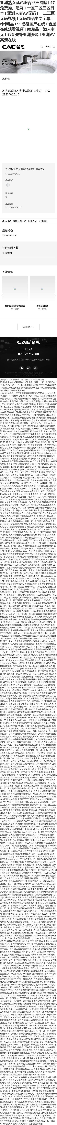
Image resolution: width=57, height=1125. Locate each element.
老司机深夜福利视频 (44, 570)
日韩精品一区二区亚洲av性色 (41, 870)
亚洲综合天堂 (5, 1023)
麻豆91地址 (51, 597)
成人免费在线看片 (35, 502)
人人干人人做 (20, 508)
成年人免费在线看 (34, 513)
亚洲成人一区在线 (7, 396)
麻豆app (12, 704)
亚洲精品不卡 (12, 595)
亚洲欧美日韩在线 (40, 818)
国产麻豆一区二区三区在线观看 (42, 1034)
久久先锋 (31, 995)
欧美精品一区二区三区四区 (15, 565)
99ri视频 (50, 955)
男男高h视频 (14, 499)
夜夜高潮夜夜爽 (22, 393)
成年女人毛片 (19, 633)
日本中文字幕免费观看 (16, 731)
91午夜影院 (13, 769)
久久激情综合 (16, 551)
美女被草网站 (35, 1058)
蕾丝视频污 (18, 1096)
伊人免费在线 (10, 398)
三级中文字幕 (29, 764)
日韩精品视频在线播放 (38, 712)
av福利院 (34, 1042)
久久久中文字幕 (26, 510)
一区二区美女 (18, 587)
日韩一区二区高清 (38, 543)
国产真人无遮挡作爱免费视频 (19, 794)
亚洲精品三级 (42, 404)
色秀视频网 (42, 731)
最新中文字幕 (27, 554)
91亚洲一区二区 (9, 761)
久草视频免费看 (37, 971)
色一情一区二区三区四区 (40, 532)
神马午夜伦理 (21, 622)
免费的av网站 (31, 584)
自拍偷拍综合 (35, 993)
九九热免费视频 (25, 818)
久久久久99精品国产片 (43, 1050)
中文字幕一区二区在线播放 (33, 415)
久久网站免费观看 (34, 919)
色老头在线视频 (24, 1004)
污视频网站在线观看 (42, 979)
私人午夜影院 (37, 1080)
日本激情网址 (27, 562)
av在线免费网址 (9, 900)
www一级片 (32, 731)
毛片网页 (48, 557)
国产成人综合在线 (43, 865)
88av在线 (21, 513)
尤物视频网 (34, 1104)
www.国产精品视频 (41, 1083)
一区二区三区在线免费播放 (41, 922)
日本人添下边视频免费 (36, 456)
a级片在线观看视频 (8, 993)
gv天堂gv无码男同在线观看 (29, 775)
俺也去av (47, 423)
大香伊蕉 (27, 696)
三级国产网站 (36, 472)
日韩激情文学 (23, 1104)
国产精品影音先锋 (33, 581)
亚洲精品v (7, 723)
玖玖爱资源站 (45, 396)
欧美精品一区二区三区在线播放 (28, 843)
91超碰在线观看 (13, 941)
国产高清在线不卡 (38, 955)
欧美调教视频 (22, 870)
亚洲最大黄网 (36, 1099)
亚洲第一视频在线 (10, 420)
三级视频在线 (25, 420)
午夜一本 (38, 483)
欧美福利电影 (20, 816)
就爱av (18, 442)
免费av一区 (13, 614)
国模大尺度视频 (46, 813)
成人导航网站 (36, 796)
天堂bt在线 (4, 698)
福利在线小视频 (19, 995)
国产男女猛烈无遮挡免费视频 (15, 810)
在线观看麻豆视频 (24, 949)
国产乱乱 (30, 1094)
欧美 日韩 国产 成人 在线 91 (36, 914)
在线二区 (4, 660)
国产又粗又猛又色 (10, 747)
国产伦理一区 (21, 826)
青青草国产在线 (49, 412)
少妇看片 (21, 900)
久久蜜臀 (50, 835)
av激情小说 (37, 761)
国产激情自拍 (27, 668)
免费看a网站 (48, 987)
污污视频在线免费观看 (23, 895)
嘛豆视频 (12, 649)
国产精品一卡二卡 (7, 949)
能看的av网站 (49, 881)
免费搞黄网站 (18, 608)
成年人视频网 (12, 933)
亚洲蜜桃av (36, 758)
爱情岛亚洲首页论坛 (15, 584)
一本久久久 (31, 548)
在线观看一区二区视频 (32, 715)
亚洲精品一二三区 (22, 1099)
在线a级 (30, 1072)
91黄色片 (11, 412)
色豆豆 (26, 922)
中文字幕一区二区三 (29, 521)
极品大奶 (50, 944)
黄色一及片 (28, 551)
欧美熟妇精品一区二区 (23, 788)
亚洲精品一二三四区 (19, 965)
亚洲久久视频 (27, 1050)
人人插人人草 (10, 502)
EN (49, 47)
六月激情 (19, 824)
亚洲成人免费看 (25, 407)
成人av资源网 (25, 974)
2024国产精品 (9, 826)
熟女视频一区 (18, 671)
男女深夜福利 (42, 1085)
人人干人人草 (39, 791)
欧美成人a (7, 1124)
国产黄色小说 (36, 881)
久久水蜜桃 (17, 723)
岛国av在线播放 (31, 1118)
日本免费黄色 (18, 840)
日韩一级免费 (13, 938)
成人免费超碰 (8, 557)
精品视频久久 (46, 848)
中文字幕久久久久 (33, 434)
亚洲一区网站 (32, 1091)
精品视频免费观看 (45, 546)
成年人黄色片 (29, 570)
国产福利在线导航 (30, 698)
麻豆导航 (33, 1025)
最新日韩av (9, 750)
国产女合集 (51, 1069)
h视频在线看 (43, 535)
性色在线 (22, 982)
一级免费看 (15, 805)
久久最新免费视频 (34, 412)
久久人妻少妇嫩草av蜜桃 (21, 1017)
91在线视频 (24, 971)
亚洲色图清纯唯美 (16, 709)
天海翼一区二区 (42, 1014)
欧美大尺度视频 (9, 524)
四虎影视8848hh (14, 916)
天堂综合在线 (49, 723)
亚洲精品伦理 (39, 709)
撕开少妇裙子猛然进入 (28, 453)
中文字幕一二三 (33, 497)
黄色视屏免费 (47, 927)
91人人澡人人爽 (46, 742)
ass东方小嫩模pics (38, 690)
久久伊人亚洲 (8, 878)
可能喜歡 (43, 221)
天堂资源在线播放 (32, 1113)
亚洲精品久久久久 (37, 799)
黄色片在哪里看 (37, 1053)
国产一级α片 (8, 641)
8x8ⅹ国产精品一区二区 (37, 701)
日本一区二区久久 (25, 930)
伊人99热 (51, 884)
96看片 (33, 769)
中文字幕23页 (25, 606)
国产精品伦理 (24, 559)
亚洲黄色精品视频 (10, 854)
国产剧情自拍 (8, 758)
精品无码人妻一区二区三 (33, 736)
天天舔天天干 (23, 799)
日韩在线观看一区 (42, 783)
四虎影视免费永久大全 (23, 845)
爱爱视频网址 (30, 824)
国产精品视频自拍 (14, 715)
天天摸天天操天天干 (17, 701)
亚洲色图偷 (13, 1110)
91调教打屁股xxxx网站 (32, 537)
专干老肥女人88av (18, 636)
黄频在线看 (17, 437)
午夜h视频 (22, 693)
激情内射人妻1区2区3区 (13, 914)
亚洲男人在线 (21, 655)
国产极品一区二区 (20, 927)
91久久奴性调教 (26, 933)
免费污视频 (41, 418)
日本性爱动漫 (27, 873)
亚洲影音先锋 (33, 636)
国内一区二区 (26, 946)
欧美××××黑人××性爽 (9, 976)
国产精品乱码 (19, 756)
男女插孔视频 (8, 428)
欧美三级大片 (12, 1031)
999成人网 (37, 794)
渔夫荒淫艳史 (14, 903)
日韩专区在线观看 (23, 685)
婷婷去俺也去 (29, 486)
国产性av (47, 796)
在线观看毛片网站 (33, 450)
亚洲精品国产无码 (42, 1055)
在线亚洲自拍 (48, 1061)
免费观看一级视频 (14, 865)
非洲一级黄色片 (31, 726)
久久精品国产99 (33, 633)
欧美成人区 (13, 835)
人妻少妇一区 (25, 614)
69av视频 (20, 396)
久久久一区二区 (28, 666)
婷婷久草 (19, 802)
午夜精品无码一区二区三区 (36, 671)
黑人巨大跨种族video (23, 638)
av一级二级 (5, 562)
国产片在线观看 (6, 1121)
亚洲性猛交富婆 (38, 1001)
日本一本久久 (46, 998)
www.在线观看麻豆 (11, 796)
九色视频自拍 (21, 717)
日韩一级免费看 (38, 976)
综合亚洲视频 (32, 889)
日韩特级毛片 (30, 840)
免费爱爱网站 (27, 935)
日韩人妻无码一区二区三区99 (40, 576)
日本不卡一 (7, 848)
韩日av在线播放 (6, 1102)
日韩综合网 (41, 952)
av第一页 (9, 638)
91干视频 (35, 1044)
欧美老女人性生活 (23, 758)
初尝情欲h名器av (32, 829)
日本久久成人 (30, 439)
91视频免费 (24, 769)
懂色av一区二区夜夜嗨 (24, 1055)
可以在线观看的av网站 (43, 562)
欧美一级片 (7, 1096)
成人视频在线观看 (37, 597)
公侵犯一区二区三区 (39, 807)
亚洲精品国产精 (19, 919)
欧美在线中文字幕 (10, 971)
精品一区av (30, 1014)
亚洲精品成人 (23, 532)
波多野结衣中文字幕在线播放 (32, 499)
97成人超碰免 (16, 458)
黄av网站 (35, 428)
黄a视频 (24, 611)
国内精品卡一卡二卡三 (26, 1066)
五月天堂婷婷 (43, 469)
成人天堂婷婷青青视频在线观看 (28, 1061)
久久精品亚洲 (47, 660)
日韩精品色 (31, 756)
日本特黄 (41, 835)
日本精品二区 (16, 851)
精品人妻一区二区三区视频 (11, 600)
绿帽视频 (24, 957)
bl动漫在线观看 (38, 780)
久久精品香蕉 (27, 1039)
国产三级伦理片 (46, 488)
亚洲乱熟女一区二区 (44, 753)
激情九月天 (25, 796)
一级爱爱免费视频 (7, 968)
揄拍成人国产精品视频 (20, 807)
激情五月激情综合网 (19, 1034)
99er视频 (16, 611)
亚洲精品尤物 (35, 592)
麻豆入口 (21, 867)
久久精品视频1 (9, 775)
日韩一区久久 (14, 469)
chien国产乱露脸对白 (36, 944)
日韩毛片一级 (36, 805)
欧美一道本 (44, 938)
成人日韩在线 (16, 764)
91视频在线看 (9, 540)
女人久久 (17, 518)
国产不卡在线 (50, 974)
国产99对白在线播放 (28, 535)
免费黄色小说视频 (31, 600)
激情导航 (47, 1080)
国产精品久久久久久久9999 (42, 559)
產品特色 (6, 221)
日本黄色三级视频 (7, 1107)
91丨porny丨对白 (44, 840)
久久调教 (27, 780)
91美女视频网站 (22, 878)
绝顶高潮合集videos (24, 1069)
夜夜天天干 (40, 963)
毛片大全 (37, 510)
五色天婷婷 (43, 540)
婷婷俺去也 (48, 704)
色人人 (45, 581)
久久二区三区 (33, 837)
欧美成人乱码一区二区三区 (11, 627)
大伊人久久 (9, 679)
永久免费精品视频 (16, 753)
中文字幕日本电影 (14, 720)
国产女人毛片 (12, 742)
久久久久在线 (10, 647)
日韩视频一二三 (44, 1025)
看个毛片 (29, 709)
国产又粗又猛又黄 (47, 494)
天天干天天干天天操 (19, 777)
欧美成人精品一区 (7, 592)
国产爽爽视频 (22, 712)
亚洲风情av (45, 1096)
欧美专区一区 (38, 946)
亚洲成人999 (42, 769)
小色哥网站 (11, 1066)
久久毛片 (39, 587)
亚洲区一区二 (5, 884)
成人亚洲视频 (23, 619)
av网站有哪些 (20, 426)
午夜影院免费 (42, 824)
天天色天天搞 (12, 453)
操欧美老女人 (29, 984)
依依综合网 (11, 567)
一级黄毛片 (32, 717)
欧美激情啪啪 (39, 1069)
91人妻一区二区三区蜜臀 (39, 1088)
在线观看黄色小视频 (43, 895)
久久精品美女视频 (48, 657)
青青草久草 (11, 1028)
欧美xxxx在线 (14, 1009)
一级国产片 (39, 676)
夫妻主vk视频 (5, 919)
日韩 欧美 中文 (27, 941)
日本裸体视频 (46, 859)
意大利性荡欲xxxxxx (17, 448)
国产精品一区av (24, 761)
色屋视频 (32, 682)
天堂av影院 (34, 848)
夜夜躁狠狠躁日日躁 (34, 557)
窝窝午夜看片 (50, 1047)
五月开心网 (24, 1110)
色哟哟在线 (12, 867)
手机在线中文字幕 (7, 870)
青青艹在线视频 (43, 1064)
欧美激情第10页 (16, 892)
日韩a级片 (23, 1025)
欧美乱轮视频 (18, 1023)
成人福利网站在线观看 (45, 990)
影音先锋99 (30, 990)
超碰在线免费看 (13, 554)
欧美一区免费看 (26, 1047)
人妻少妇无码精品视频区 (25, 404)
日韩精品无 (17, 478)
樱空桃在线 (29, 483)
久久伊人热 (11, 464)
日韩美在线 (13, 734)
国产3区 (12, 1064)
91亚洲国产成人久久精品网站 (12, 1094)
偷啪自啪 (19, 786)
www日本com (30, 892)
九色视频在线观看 (14, 922)
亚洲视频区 (34, 777)
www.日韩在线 (13, 516)
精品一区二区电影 (43, 608)
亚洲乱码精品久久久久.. (21, 886)
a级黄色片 (19, 679)
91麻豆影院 (5, 886)
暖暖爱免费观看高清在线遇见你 (38, 617)
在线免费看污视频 (25, 649)
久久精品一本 (29, 865)
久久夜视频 (5, 475)
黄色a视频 (34, 619)
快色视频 (12, 799)
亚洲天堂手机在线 (47, 1118)
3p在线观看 (15, 873)
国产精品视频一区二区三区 (22, 766)
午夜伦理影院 (5, 439)
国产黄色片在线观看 (27, 734)
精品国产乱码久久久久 (30, 821)
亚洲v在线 (46, 663)
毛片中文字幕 (20, 1072)
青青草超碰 (36, 1004)
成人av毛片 (42, 641)
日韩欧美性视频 (19, 1077)
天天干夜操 (33, 540)
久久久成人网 (23, 1058)
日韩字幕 (7, 897)
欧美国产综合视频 (18, 889)
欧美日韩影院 (39, 739)
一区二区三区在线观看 (44, 788)
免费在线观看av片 (32, 862)
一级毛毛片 (17, 736)
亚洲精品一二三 (9, 532)
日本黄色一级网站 (44, 1107)
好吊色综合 (41, 409)
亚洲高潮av (37, 886)
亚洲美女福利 (39, 554)
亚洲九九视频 (42, 682)
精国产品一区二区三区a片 (36, 475)
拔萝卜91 (27, 458)
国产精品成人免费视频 (26, 524)
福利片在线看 (9, 655)
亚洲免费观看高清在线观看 (32, 908)
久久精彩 (10, 856)
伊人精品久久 (49, 437)
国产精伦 (38, 1039)
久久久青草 (39, 1072)
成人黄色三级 (50, 587)
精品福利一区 (38, 706)
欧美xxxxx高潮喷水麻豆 (42, 614)
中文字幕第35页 (18, 1091)
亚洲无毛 (45, 450)
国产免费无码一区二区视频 (22, 573)
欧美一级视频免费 (48, 1104)
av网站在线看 (12, 488)
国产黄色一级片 (28, 952)
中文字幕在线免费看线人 (10, 415)
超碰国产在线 (38, 606)
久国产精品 (5, 458)
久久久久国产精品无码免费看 (23, 687)
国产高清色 (15, 908)
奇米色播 (30, 900)
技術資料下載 (19, 221)
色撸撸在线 (32, 1006)
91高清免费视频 (44, 524)
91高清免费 (50, 407)
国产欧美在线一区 (48, 916)
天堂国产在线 (23, 464)
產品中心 (6, 79)
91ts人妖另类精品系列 (9, 957)
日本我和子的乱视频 (42, 647)
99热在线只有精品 (33, 660)
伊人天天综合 (5, 840)
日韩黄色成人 (5, 608)
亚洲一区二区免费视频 (28, 488)
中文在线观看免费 (27, 516)
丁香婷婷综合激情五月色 (31, 911)
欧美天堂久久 (10, 1085)
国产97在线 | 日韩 (34, 508)
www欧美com (16, 644)
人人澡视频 (50, 965)
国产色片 (21, 1020)
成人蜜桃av (30, 963)
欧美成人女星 (27, 791)
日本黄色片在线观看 (21, 480)
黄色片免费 (31, 1085)
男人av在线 (8, 431)
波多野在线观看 (9, 1104)
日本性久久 (25, 652)
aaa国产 (50, 456)
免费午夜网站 (38, 407)
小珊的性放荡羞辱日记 (36, 1121)
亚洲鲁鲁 (32, 905)
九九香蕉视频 (8, 529)
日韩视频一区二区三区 (38, 957)
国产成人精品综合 (18, 497)
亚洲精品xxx (39, 875)
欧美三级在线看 (37, 652)
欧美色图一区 (37, 704)
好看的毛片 (28, 603)
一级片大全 (7, 518)
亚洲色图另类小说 (43, 764)
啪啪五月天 (15, 979)
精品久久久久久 (13, 1083)
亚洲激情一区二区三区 (25, 1107)
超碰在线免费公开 (30, 813)
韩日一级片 (32, 529)
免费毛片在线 (45, 726)
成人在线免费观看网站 (32, 437)
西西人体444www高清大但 (28, 491)
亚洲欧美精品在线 (22, 1053)
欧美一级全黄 (12, 690)
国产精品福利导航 (16, 617)
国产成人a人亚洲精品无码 (32, 1009)
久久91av (48, 431)
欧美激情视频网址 (46, 1091)
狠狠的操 (4, 701)
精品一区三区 (39, 935)
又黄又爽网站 (23, 993)
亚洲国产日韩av (24, 398)
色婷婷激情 (19, 990)
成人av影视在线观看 (34, 1020)
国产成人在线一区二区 (12, 674)
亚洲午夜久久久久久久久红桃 (35, 851)
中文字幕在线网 (9, 597)
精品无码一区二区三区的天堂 (35, 674)
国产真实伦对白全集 (13, 570)
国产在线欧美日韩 (14, 925)
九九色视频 (13, 535)
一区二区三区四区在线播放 (30, 772)
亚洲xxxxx (9, 1006)
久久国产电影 (41, 644)
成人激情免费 (29, 925)
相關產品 (32, 221)
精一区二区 (5, 687)
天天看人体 (17, 813)
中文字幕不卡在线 (43, 995)
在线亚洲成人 (18, 829)
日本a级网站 (12, 559)
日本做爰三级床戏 (34, 816)
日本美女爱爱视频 (25, 676)
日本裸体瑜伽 (25, 976)
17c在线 (10, 404)
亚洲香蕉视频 (16, 698)
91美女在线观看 (29, 897)
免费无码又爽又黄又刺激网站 (36, 802)
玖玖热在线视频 (17, 581)
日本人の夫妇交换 (23, 428)
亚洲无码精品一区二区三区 (36, 467)
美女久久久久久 (31, 494)
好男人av (21, 1085)
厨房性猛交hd (40, 845)
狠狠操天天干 (18, 494)
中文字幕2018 (22, 592)
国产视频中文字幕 (25, 647)
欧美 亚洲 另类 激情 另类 (43, 458)
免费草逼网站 (37, 398)
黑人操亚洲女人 (32, 396)
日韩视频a (31, 448)
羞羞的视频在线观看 (47, 698)
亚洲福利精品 (38, 974)
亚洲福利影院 (8, 824)
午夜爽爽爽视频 (41, 1094)
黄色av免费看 (36, 630)
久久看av (44, 401)
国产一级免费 (49, 1099)
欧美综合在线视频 (21, 431)
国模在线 (12, 712)
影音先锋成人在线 (14, 696)
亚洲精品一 (41, 756)
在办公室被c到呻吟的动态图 (12, 726)
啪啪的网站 (42, 679)
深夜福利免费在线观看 (36, 426)
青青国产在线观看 (12, 935)
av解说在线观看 (17, 1014)
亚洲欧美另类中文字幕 (25, 409)
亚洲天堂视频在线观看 (22, 1012)
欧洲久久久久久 (19, 1124)
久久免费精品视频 (25, 783)
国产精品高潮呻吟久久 (24, 1102)
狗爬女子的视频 (13, 521)
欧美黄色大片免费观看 (26, 1064)
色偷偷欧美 (22, 502)
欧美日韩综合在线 (16, 1118)
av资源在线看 (16, 984)
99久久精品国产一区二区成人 (26, 1036)
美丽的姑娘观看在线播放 (13, 467)
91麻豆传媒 (5, 837)
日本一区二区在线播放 (39, 464)
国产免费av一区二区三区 (13, 963)
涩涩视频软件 (8, 622)
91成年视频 (21, 412)
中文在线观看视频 (34, 1124)
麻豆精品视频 (46, 491)
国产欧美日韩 (35, 1110)
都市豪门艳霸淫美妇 (27, 835)
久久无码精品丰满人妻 (42, 1017)
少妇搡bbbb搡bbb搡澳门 (10, 987)
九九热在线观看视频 (35, 1077)
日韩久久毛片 (5, 813)
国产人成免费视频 (28, 469)
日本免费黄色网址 (44, 448)
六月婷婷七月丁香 (22, 445)
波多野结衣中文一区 (19, 905)
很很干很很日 (47, 611)
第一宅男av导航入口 (11, 668)
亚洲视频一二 (36, 878)
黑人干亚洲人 (45, 636)
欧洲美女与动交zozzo (26, 567)
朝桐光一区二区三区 (33, 589)
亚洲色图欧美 (8, 442)
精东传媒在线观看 (37, 965)
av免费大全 (42, 734)
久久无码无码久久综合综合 (27, 998)
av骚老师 (14, 974)
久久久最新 (5, 889)
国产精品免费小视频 (26, 418)
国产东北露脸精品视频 (12, 1074)
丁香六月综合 (12, 1047)
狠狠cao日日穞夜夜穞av (46, 903)
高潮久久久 (33, 655)
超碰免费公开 (25, 854)
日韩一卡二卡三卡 (22, 472)
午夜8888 (13, 619)
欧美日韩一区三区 (30, 478)
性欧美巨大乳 (48, 886)
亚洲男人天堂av (41, 766)
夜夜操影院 (48, 816)
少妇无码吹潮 (20, 1121)
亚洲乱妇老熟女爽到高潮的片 (27, 625)
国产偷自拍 (30, 608)
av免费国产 (20, 557)
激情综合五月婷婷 (24, 832)
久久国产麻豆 (28, 442)
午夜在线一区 (8, 802)
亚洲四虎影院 (29, 644)
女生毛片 (44, 633)
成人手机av (5, 497)
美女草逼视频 (48, 993)
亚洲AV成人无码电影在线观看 (41, 810)
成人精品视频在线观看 (29, 657)
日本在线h (45, 627)
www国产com (39, 638)
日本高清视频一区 (42, 900)
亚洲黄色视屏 (18, 439)
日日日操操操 (49, 589)
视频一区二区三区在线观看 (33, 518)
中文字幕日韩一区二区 (22, 706)
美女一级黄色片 (29, 720)
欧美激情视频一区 (38, 445)
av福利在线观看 (6, 1061)
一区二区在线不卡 (41, 933)
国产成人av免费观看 (30, 916)
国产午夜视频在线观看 (16, 456)
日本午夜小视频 (17, 475)
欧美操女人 (15, 562)
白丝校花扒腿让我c (32, 627)
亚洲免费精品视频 (16, 862)
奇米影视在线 (33, 565)
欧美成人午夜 (50, 696)
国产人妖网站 (37, 696)
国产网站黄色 (8, 682)
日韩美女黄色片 (23, 968)
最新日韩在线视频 (21, 848)
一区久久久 (37, 987)
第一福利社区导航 (43, 925)
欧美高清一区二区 (10, 510)
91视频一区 (49, 606)
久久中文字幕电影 (33, 663)
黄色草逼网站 (31, 679)
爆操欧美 (30, 867)
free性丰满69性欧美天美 (45, 867)
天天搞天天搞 (20, 527)
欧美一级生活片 (43, 687)
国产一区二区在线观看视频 (20, 960)
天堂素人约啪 (8, 717)
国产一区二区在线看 (40, 854)
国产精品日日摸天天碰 (18, 1088)
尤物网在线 (5, 905)
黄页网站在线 (20, 1006)
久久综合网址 (34, 927)
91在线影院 (13, 728)
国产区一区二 (16, 546)
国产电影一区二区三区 (34, 1023)
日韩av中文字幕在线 (28, 728)
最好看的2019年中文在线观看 (43, 393)
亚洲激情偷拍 (21, 682)
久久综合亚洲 (35, 611)
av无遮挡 (25, 805)
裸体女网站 (38, 668)
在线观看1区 (26, 1083)
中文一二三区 (50, 1020)
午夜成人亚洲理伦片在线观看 (25, 745)
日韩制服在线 (33, 856)
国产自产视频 (14, 1050)
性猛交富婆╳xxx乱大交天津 (15, 576)
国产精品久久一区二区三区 (26, 578)
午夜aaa (6, 965)
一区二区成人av (35, 423)
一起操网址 (17, 1001)
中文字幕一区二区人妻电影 (31, 1115)
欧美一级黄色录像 (14, 603)
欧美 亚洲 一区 (39, 960)
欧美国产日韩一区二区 (28, 742)
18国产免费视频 (12, 875)
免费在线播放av (25, 461)
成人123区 (30, 753)
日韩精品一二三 (26, 875)
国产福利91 (46, 434)
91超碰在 (44, 856)
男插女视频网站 (6, 1036)
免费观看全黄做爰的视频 (25, 641)
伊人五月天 (24, 690)
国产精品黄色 (12, 772)
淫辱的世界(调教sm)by (33, 723)
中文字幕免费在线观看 (20, 630)
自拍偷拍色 (47, 1110)
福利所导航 (38, 1047)
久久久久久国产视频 (39, 480)
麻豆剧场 (48, 971)
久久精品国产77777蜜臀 (19, 881)
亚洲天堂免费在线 (45, 584)
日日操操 (16, 821)
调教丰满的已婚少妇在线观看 (26, 401)
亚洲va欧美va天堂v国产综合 (12, 589)
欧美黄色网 (25, 938)
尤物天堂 (7, 1091)
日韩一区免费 (38, 832)
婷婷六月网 (22, 1028)
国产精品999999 (39, 884)
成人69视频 (48, 761)
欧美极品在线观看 (34, 527)
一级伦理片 (42, 1006)
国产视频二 (11, 930)
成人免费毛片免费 (22, 1042)
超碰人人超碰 (43, 905)
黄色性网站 (11, 1058)
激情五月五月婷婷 (31, 786)
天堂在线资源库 (28, 903)
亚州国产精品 (16, 780)
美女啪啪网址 (43, 728)
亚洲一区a (34, 750)
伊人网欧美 (27, 987)
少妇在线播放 (14, 739)
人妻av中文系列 (23, 704)
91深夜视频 (45, 786)
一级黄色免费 (27, 979)
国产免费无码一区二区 (29, 859)
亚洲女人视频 (33, 982)
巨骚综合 (4, 734)
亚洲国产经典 (44, 655)
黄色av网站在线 (6, 1072)
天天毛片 (16, 666)
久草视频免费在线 (39, 420)
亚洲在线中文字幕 (10, 1025)
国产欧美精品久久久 (15, 450)
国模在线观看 (21, 856)
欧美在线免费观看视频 (42, 949)
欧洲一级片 (48, 483)
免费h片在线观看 (12, 1115)
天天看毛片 (26, 884)
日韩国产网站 (21, 540)
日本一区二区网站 (10, 606)
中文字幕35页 (23, 597)
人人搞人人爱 (40, 1102)
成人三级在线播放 (47, 837)
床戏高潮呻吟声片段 (11, 911)
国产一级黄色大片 (7, 409)
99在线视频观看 (22, 750)
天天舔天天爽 (25, 747)
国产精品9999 (34, 826)
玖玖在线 (4, 1050)
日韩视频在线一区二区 (44, 442)
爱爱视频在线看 (45, 717)
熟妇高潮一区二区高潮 (45, 984)
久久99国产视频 (47, 625)
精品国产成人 (49, 472)
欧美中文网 (5, 944)
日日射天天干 (38, 461)
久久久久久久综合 (16, 660)
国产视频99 (19, 434)
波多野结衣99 (9, 685)
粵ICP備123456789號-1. (32, 375)
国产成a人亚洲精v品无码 (45, 941)
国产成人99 (36, 968)
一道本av (16, 884)
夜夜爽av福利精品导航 (18, 423)
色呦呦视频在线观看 (42, 649)
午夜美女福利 (37, 747)
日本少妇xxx (20, 529)
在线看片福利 (39, 930)
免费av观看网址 (13, 1039)
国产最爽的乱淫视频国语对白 (17, 543)
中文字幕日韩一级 (7, 832)
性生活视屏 (42, 720)
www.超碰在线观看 (36, 1028)
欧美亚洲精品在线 (18, 837)
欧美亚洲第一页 (29, 1074)
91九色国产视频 (47, 829)
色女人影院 (16, 897)
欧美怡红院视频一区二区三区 (17, 505)
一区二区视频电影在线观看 (44, 685)
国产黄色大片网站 (18, 944)
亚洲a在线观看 (36, 431)
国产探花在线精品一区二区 (30, 595)
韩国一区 (19, 483)
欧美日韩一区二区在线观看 (18, 1044)
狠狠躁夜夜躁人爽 (31, 1096)
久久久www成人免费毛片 (19, 1080)
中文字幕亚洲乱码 (27, 1031)
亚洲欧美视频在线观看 (37, 693)
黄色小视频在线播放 (45, 892)
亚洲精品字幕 (27, 739)
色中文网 (52, 731)
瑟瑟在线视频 (42, 486)
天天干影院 (30, 587)
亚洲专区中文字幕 (41, 551)
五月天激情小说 (9, 513)
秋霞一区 (10, 578)
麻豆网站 (27, 1001)
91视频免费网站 (7, 990)
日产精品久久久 (49, 1058)
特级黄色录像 (46, 565)
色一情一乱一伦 (42, 1031)
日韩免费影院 (8, 1069)
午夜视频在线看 (29, 546)
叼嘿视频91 (42, 439)
